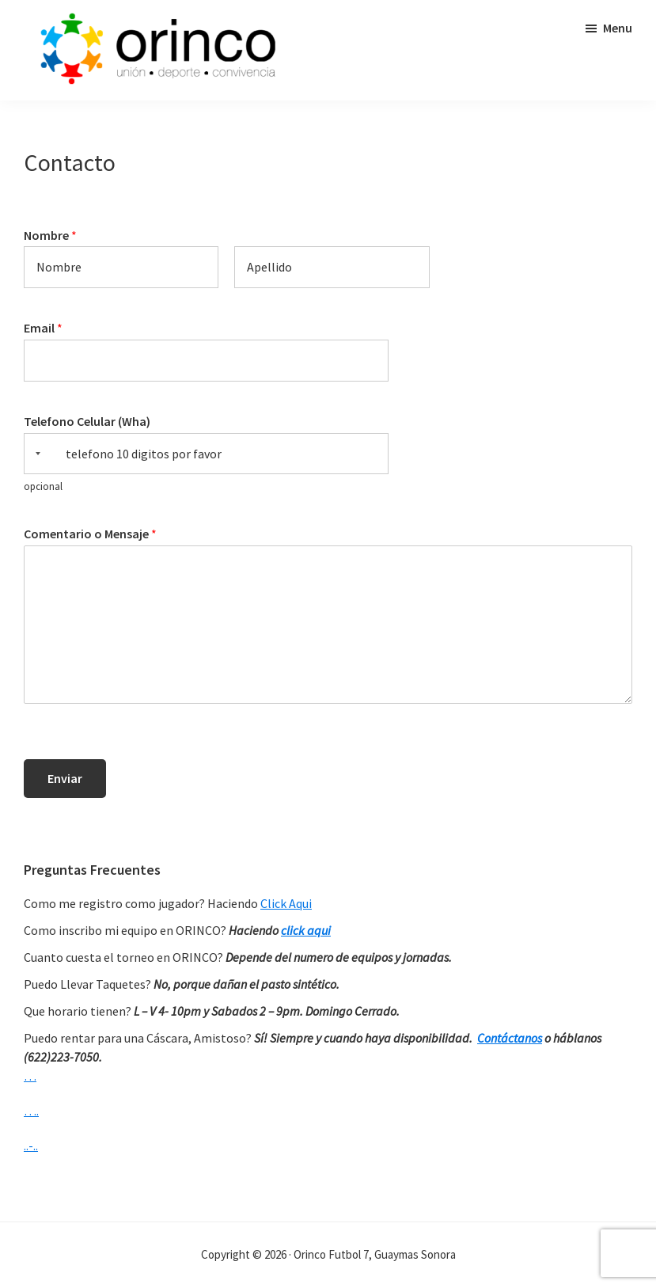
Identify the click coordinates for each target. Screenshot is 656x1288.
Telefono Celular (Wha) (87, 421)
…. (31, 1111)
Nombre (50, 235)
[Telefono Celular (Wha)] (206, 454)
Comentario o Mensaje (90, 533)
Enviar (64, 778)
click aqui (306, 930)
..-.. (31, 1145)
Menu (617, 28)
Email (43, 328)
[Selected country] (35, 454)
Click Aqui (286, 903)
